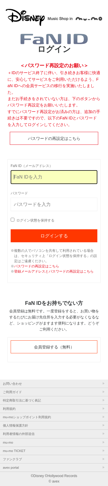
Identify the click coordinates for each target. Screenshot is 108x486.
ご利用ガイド (12, 392)
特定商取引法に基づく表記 (22, 400)
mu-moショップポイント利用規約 (27, 417)
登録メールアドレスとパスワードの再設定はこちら (54, 271)
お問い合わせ (12, 383)
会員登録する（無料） (54, 347)
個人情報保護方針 (15, 425)
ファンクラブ (12, 459)
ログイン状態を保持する (35, 220)
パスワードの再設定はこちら (54, 138)
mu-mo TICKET (14, 451)
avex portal (11, 467)
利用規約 (9, 408)
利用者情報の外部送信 (19, 434)
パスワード (19, 193)
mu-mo (8, 442)
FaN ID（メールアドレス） (32, 166)
